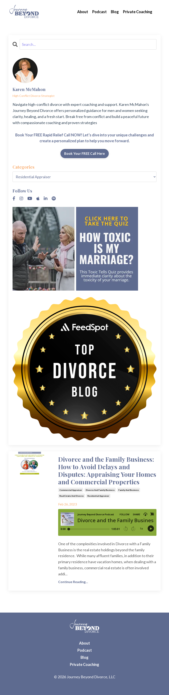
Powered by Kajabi (84, 684)
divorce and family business (100, 490)
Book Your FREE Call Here (84, 153)
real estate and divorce (71, 496)
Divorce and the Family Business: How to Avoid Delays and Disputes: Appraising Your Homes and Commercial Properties (107, 470)
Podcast (99, 11)
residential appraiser (98, 496)
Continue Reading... (73, 582)
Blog (115, 11)
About (82, 11)
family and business (128, 490)
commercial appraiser (70, 490)
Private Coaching (137, 11)
